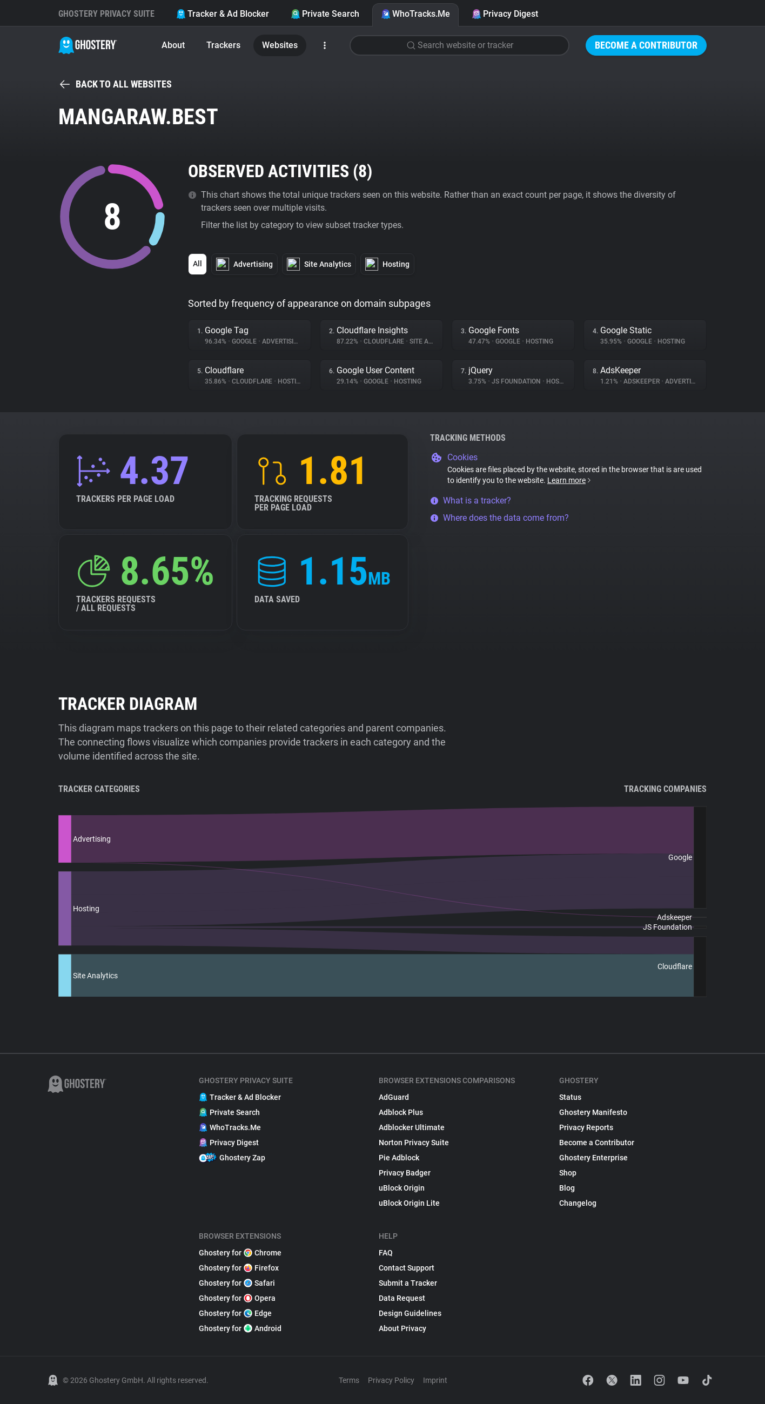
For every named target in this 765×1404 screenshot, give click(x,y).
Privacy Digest (505, 14)
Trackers (223, 45)
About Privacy (402, 1328)
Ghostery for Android (240, 1328)
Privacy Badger (405, 1172)
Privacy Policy (391, 1380)
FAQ (386, 1252)
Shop (567, 1172)
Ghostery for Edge (235, 1313)
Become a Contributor (646, 45)
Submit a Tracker (408, 1283)
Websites (280, 45)
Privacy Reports (586, 1127)
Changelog (577, 1203)
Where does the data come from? (499, 518)
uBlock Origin (402, 1188)
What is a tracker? (470, 500)
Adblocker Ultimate (412, 1127)
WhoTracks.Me (415, 14)
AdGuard (394, 1097)
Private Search (325, 14)
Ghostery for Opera (237, 1298)
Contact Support (406, 1268)
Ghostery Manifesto (593, 1112)
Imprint (435, 1380)
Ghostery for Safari (237, 1283)
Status (570, 1097)
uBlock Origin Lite (409, 1203)
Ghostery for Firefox (239, 1268)
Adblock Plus (401, 1112)
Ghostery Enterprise (593, 1157)
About (173, 45)
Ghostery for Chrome (240, 1252)
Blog (567, 1188)
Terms (349, 1380)
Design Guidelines (410, 1313)
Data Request (402, 1298)
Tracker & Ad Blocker (222, 14)
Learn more (569, 480)
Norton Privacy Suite (414, 1142)
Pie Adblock (399, 1157)
